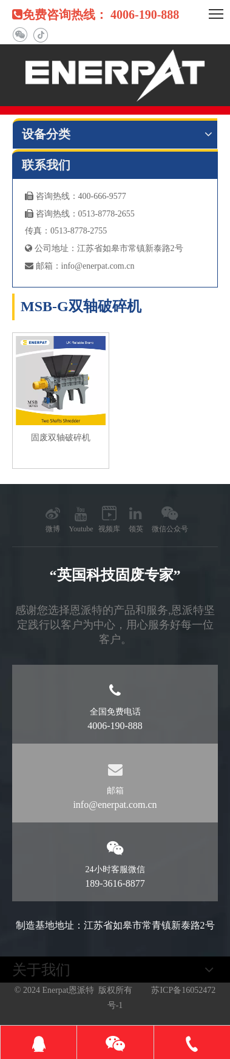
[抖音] (40, 34)
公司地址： (51, 248)
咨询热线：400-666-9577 (75, 196)
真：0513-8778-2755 (70, 230)
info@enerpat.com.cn (98, 266)
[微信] (19, 34)
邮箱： (43, 266)
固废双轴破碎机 (60, 437)
